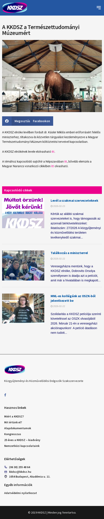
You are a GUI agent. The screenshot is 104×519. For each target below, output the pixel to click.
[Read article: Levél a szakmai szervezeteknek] (23, 213)
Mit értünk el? (13, 422)
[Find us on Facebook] (5, 395)
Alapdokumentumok (17, 428)
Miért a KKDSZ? (14, 416)
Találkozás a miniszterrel (69, 253)
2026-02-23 (58, 206)
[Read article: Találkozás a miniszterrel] (23, 265)
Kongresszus (12, 434)
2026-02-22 (58, 258)
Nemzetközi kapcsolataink (21, 446)
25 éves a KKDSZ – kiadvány (22, 440)
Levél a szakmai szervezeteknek (74, 200)
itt (53, 151)
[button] (99, 8)
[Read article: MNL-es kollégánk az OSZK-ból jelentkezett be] (23, 309)
